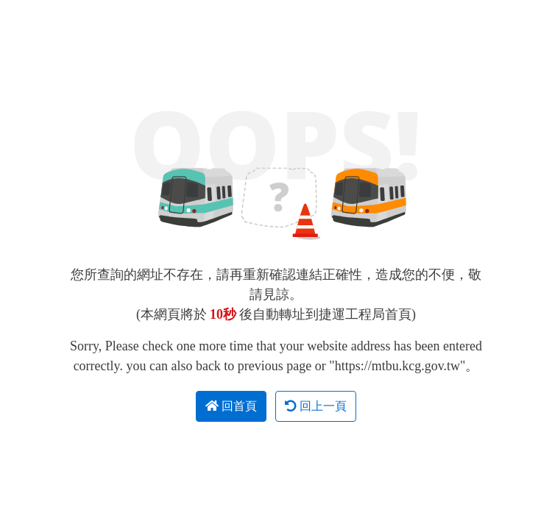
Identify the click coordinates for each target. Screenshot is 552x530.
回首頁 (231, 406)
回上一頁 (316, 406)
